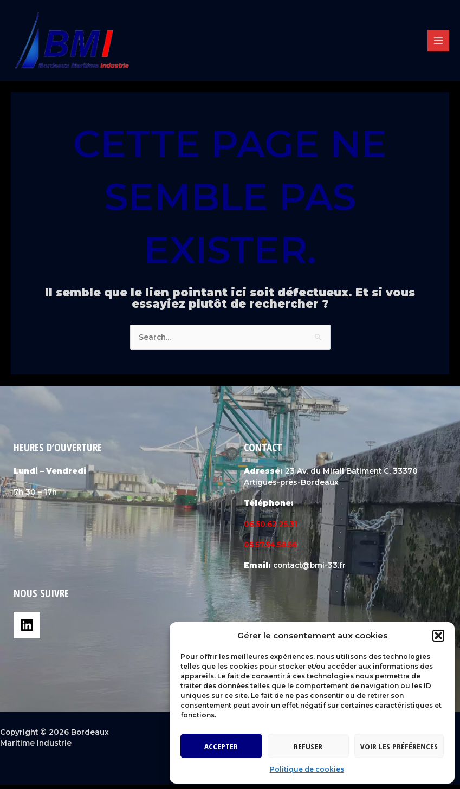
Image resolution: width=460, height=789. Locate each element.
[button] (438, 635)
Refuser (308, 746)
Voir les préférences (399, 746)
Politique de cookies (307, 769)
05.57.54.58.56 (270, 549)
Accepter (221, 746)
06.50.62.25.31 (270, 528)
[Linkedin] (27, 630)
